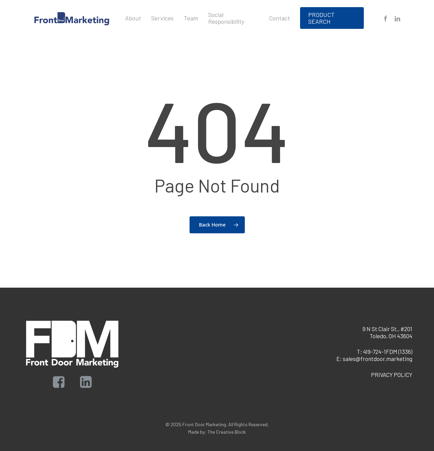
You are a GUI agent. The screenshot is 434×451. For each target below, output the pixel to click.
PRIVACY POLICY (391, 374)
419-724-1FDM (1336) (387, 351)
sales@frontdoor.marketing (377, 358)
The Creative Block (227, 432)
